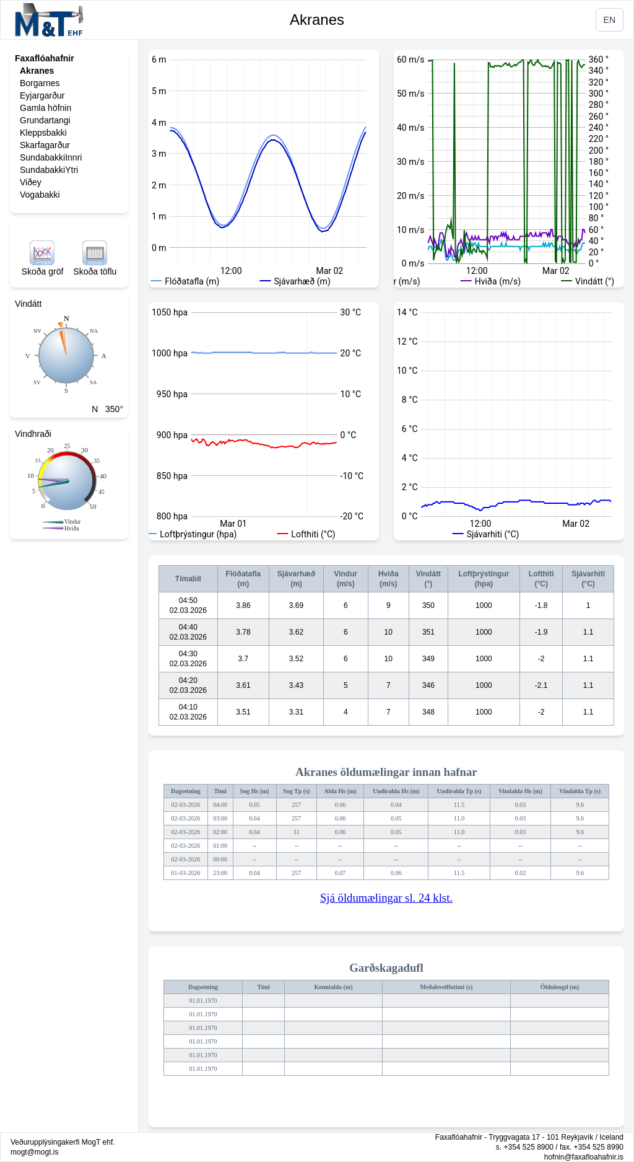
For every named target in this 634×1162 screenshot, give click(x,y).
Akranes (317, 19)
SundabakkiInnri (51, 157)
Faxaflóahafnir (44, 58)
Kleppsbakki (43, 133)
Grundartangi (45, 120)
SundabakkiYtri (49, 170)
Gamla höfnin (45, 108)
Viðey (30, 182)
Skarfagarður (45, 145)
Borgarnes (40, 83)
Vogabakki (40, 195)
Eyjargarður (42, 95)
